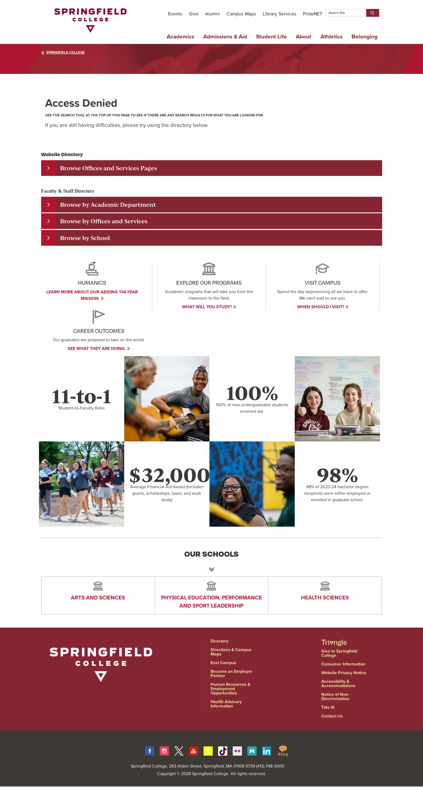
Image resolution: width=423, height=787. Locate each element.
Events (175, 13)
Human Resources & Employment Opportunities (230, 689)
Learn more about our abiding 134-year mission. (92, 295)
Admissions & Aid (225, 36)
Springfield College (63, 52)
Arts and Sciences (98, 598)
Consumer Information (343, 664)
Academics (180, 36)
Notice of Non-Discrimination (335, 697)
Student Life (271, 36)
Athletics (331, 36)
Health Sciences (325, 598)
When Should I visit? (323, 307)
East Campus (223, 663)
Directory (219, 641)
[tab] (211, 168)
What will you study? (209, 307)
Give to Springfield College (339, 653)
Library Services (279, 13)
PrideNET (312, 13)
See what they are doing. (99, 349)
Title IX (328, 708)
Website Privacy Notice (343, 673)
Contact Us (332, 716)
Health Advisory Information (226, 704)
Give (194, 13)
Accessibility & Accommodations (338, 684)
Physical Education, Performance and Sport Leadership (211, 602)
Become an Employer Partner (231, 674)
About (303, 36)
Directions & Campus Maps (231, 652)
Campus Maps (241, 13)
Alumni (212, 13)
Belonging (365, 36)
